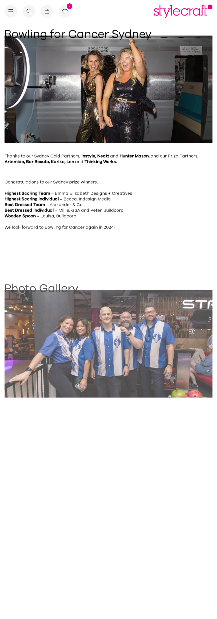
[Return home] (183, 11)
